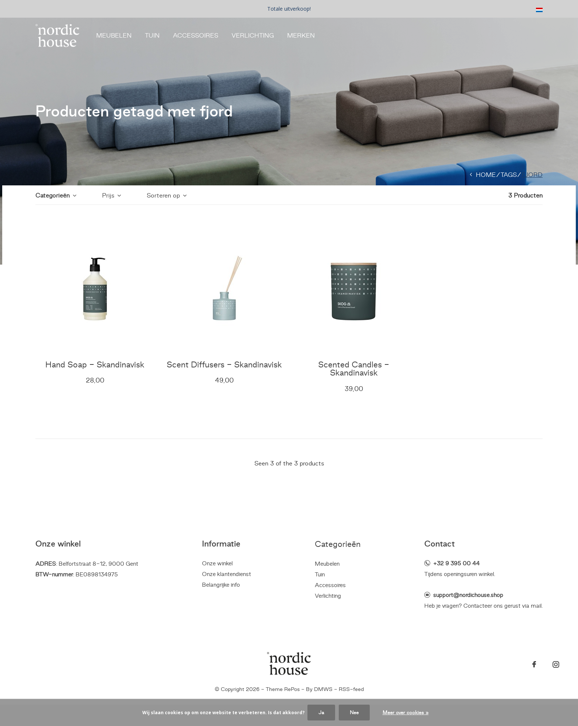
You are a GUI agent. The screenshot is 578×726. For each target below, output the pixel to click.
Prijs (108, 195)
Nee (354, 712)
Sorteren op (163, 195)
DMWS (323, 689)
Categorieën (52, 195)
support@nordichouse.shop (468, 594)
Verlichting (252, 35)
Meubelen (114, 35)
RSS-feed (351, 689)
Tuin (152, 35)
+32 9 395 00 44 (456, 563)
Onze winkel (217, 563)
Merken (301, 35)
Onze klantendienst (226, 573)
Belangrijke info (221, 584)
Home (486, 175)
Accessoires (195, 35)
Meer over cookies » (406, 712)
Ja (321, 712)
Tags (509, 175)
